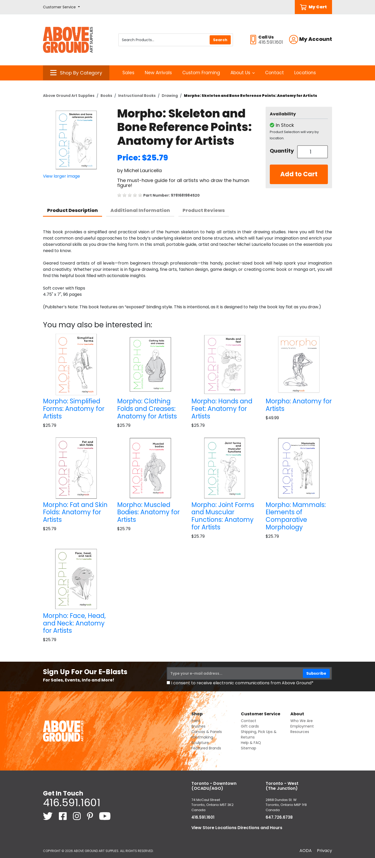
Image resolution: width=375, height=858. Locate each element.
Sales (128, 73)
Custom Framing (201, 73)
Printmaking (202, 737)
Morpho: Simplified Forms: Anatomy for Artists (73, 409)
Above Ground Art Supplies (69, 95)
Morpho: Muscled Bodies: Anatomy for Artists (148, 512)
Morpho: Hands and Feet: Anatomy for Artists (221, 409)
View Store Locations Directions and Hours (236, 828)
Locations (305, 73)
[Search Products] (175, 39)
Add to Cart (298, 174)
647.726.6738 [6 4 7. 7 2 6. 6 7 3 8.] (279, 817)
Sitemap (248, 748)
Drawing (170, 95)
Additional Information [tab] (140, 210)
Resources (299, 731)
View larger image (61, 176)
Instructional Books (137, 95)
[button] (61, 7)
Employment (302, 726)
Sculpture (200, 742)
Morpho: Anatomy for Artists (299, 405)
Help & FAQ (251, 742)
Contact (274, 73)
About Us (242, 73)
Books (106, 95)
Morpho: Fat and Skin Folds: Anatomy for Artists (75, 512)
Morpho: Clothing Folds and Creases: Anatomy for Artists (147, 409)
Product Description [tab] (72, 210)
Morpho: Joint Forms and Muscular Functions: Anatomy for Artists (222, 515)
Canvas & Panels (206, 731)
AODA (305, 851)
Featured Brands (206, 748)
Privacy (324, 851)
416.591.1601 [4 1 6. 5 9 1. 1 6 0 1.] (71, 802)
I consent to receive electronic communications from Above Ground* (242, 683)
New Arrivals (158, 73)
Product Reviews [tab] (204, 210)
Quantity (281, 150)
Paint (196, 720)
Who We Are (301, 720)
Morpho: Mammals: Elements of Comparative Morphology (296, 515)
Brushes (198, 726)
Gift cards (250, 726)
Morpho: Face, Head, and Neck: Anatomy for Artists (74, 623)
